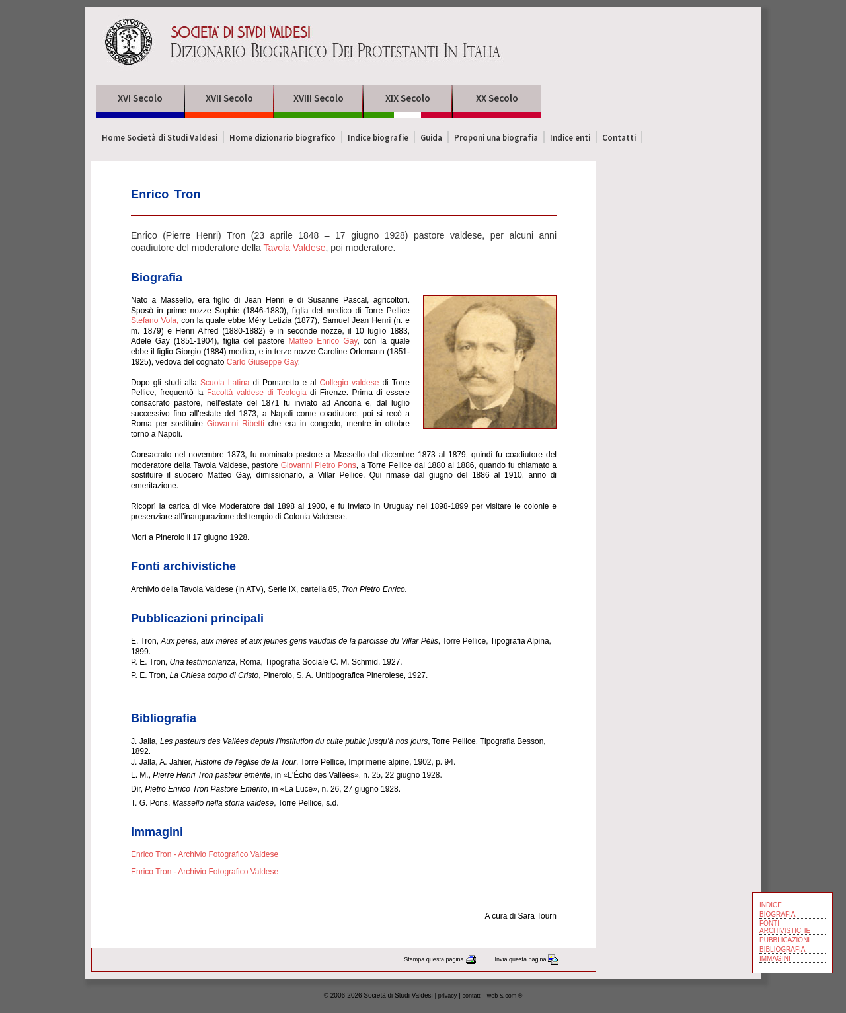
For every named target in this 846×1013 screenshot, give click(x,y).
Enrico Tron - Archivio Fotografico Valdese (204, 854)
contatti (472, 996)
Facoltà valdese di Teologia (257, 392)
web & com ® (505, 996)
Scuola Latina (224, 382)
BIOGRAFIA (777, 914)
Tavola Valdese (295, 248)
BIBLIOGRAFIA (782, 949)
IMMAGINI (774, 958)
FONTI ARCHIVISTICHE (784, 927)
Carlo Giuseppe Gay (262, 362)
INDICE (770, 905)
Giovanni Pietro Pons (317, 465)
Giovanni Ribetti (235, 423)
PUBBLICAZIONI (784, 940)
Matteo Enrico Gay (323, 341)
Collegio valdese (349, 382)
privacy (447, 996)
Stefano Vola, (154, 320)
